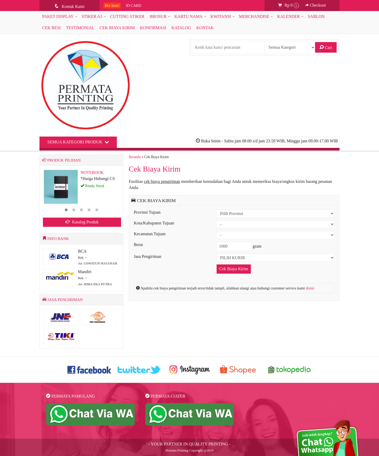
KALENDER (288, 16)
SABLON (316, 16)
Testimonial (80, 28)
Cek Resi (51, 28)
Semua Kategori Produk (78, 141)
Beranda (135, 157)
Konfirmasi (153, 28)
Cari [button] (326, 47)
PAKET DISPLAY (58, 16)
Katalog (181, 28)
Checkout (315, 5)
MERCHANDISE (254, 16)
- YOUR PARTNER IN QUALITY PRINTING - (189, 444)
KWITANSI (221, 16)
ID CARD (133, 5)
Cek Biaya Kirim (117, 28)
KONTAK (205, 28)
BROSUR (158, 16)
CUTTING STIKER (127, 16)
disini (310, 288)
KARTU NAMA (188, 16)
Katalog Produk (82, 222)
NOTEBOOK (92, 172)
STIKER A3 (92, 16)
